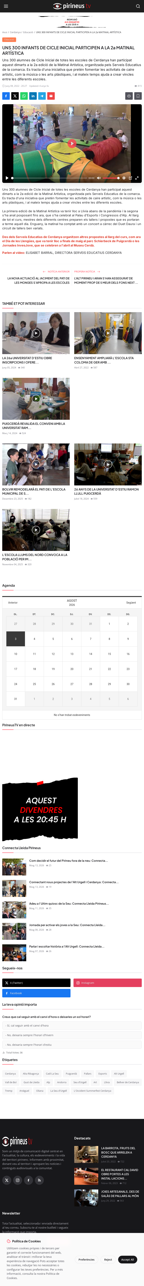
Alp (48, 1082)
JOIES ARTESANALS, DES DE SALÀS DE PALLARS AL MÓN (120, 1194)
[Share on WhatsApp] (24, 96)
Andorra (61, 1082)
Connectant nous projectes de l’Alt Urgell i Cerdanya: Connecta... (74, 882)
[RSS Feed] (39, 1180)
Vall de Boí (10, 1082)
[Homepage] (72, 6)
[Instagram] (17, 1180)
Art (95, 1082)
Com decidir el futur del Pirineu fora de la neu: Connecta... (68, 860)
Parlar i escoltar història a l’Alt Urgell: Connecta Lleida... (66, 946)
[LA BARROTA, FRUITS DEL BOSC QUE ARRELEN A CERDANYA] (86, 1154)
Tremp (8, 1090)
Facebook (13, 993)
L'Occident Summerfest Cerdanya (92, 1090)
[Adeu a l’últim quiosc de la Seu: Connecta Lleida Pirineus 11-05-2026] (14, 909)
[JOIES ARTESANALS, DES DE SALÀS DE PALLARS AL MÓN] (86, 1197)
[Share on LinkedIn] (33, 96)
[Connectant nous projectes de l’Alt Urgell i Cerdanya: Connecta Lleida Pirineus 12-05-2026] (14, 888)
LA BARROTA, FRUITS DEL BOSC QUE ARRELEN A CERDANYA (118, 1152)
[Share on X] (15, 96)
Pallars (87, 1073)
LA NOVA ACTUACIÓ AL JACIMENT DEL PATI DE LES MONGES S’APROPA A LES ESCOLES (39, 280)
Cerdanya (15, 32)
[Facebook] (28, 1180)
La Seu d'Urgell (58, 1090)
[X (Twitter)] (6, 1180)
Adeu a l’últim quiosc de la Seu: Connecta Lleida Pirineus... (69, 903)
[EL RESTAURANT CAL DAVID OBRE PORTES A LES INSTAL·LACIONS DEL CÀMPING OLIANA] (86, 1176)
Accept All (127, 1259)
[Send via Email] (51, 96)
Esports (102, 1073)
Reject (107, 1259)
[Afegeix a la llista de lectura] (138, 96)
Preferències (86, 1259)
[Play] (7, 178)
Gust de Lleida (31, 1082)
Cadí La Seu (52, 1073)
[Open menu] (6, 6)
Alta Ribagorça (31, 1073)
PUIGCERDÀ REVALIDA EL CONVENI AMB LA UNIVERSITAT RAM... (33, 426)
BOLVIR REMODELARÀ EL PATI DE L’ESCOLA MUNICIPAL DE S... (33, 491)
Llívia (107, 1082)
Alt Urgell (119, 1073)
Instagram (85, 983)
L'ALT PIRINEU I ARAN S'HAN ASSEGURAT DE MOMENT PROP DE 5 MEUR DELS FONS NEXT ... (106, 280)
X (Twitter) (14, 983)
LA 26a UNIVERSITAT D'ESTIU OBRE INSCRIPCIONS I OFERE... (27, 360)
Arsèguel (24, 1090)
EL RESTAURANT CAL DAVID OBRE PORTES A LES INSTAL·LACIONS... (119, 1174)
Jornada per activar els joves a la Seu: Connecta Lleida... (67, 925)
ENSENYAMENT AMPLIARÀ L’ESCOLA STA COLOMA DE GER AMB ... (104, 360)
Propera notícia (87, 271)
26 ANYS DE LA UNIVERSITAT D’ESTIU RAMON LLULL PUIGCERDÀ (106, 491)
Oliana (39, 1090)
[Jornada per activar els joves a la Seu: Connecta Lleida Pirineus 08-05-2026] (14, 931)
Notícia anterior (56, 271)
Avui (4, 32)
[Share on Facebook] (6, 96)
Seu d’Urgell (80, 1082)
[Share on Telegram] (42, 96)
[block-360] (72, 21)
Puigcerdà (71, 1073)
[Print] (129, 96)
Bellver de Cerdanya (128, 1082)
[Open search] (138, 6)
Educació (28, 32)
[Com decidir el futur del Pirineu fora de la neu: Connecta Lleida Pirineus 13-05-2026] (14, 867)
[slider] (49, 178)
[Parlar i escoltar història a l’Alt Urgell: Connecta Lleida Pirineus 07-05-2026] (14, 952)
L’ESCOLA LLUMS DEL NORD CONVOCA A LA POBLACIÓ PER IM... (34, 557)
